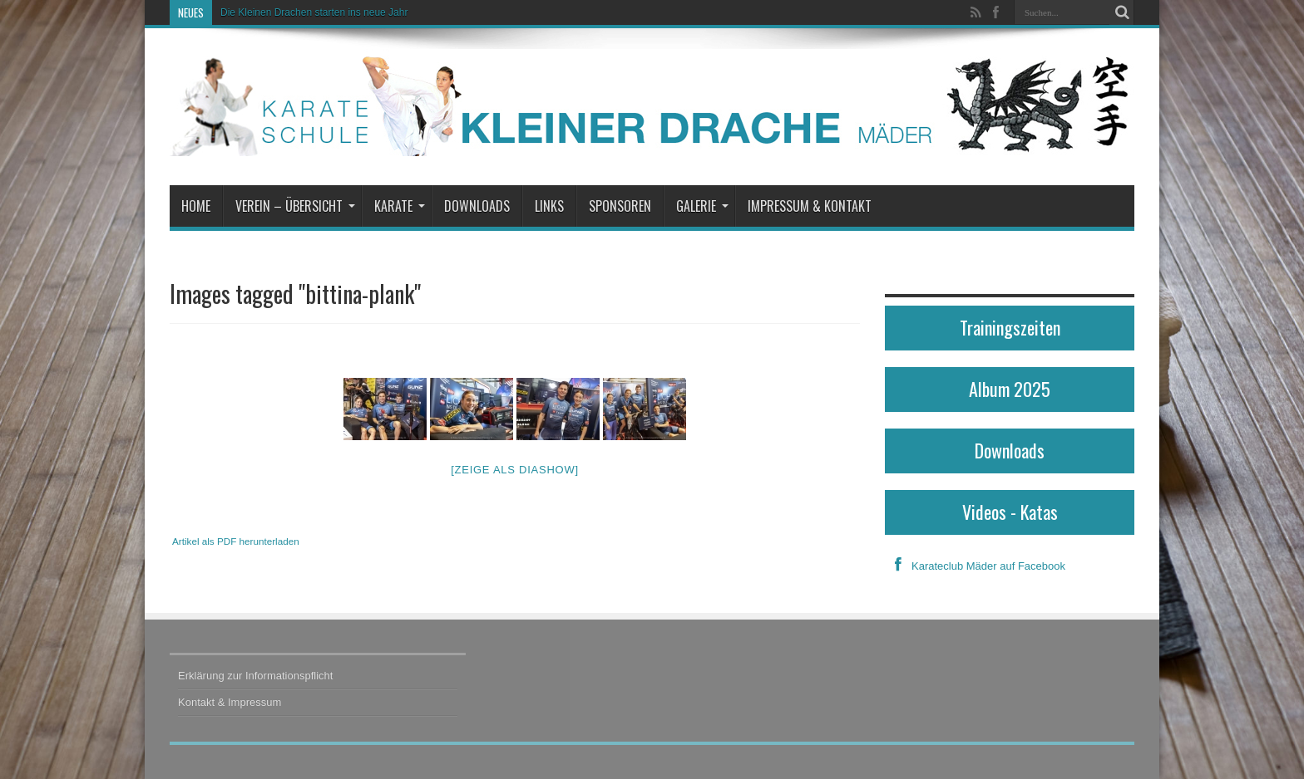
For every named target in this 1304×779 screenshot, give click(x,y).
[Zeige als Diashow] (515, 469)
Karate (399, 206)
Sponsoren (620, 206)
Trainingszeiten (1010, 327)
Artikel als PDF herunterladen (235, 541)
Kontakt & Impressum (229, 702)
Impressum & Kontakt (810, 206)
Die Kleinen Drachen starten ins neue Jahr (314, 12)
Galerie (702, 206)
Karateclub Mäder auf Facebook (975, 566)
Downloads (477, 206)
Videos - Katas (1010, 511)
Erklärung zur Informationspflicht (255, 675)
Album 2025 (1009, 388)
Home (195, 206)
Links (549, 206)
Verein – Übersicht (295, 206)
